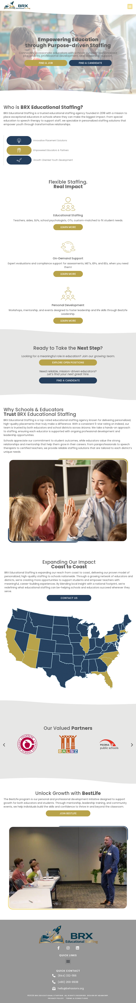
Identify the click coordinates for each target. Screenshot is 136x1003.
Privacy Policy (56, 998)
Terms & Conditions (77, 998)
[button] (130, 6)
